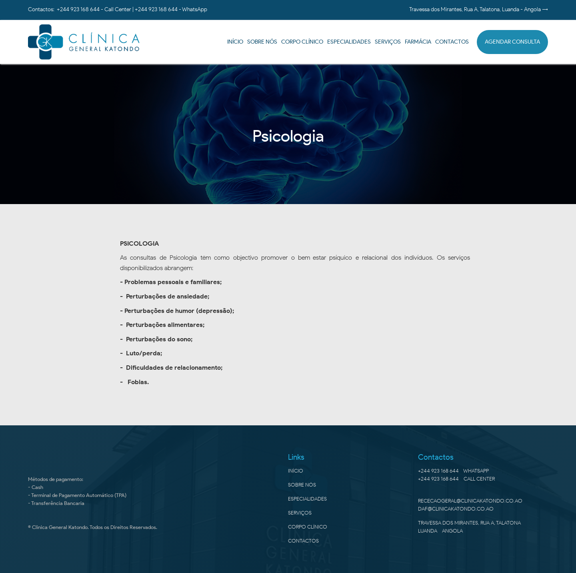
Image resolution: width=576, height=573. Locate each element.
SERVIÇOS (300, 513)
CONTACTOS (452, 41)
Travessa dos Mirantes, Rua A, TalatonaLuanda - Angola (469, 527)
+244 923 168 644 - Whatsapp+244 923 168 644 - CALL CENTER (456, 475)
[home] (84, 42)
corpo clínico (307, 527)
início (235, 41)
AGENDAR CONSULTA (512, 41)
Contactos (303, 541)
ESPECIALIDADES (349, 41)
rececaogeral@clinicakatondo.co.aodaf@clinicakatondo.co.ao (470, 505)
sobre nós (302, 485)
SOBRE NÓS (262, 41)
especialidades (307, 499)
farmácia (418, 41)
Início (295, 471)
